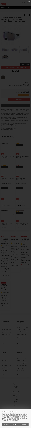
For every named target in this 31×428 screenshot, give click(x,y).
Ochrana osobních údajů (7, 419)
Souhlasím (7, 423)
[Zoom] (25, 2)
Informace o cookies (17, 419)
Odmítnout (23, 423)
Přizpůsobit (15, 423)
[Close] (29, 2)
